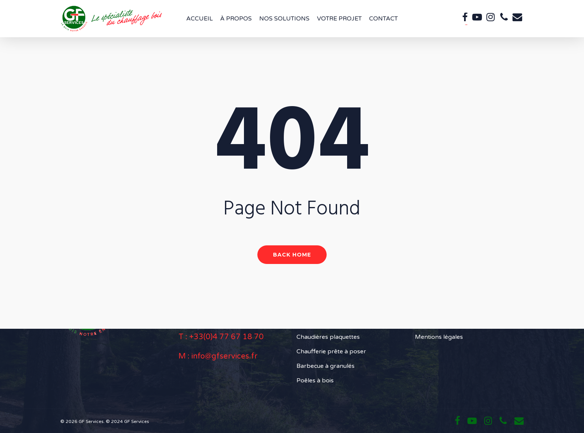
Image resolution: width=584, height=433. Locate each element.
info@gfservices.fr (224, 356)
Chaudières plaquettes (328, 337)
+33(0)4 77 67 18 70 (226, 336)
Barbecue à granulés (325, 366)
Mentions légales (439, 337)
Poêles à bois (315, 380)
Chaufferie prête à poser (331, 351)
